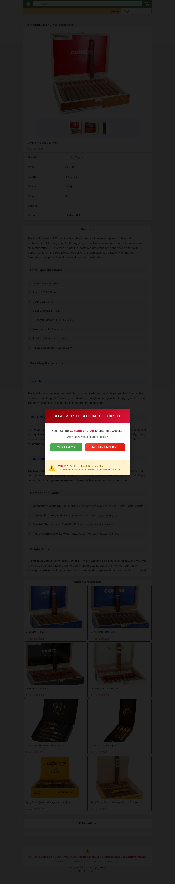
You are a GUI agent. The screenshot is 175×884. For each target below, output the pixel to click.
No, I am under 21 (105, 447)
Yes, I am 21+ (66, 447)
